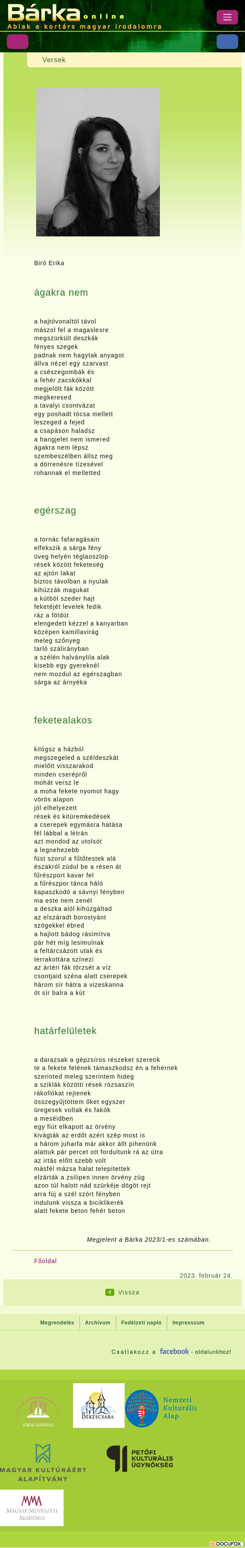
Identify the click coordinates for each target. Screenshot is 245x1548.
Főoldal (45, 1261)
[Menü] (227, 17)
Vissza (129, 1292)
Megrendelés (57, 1323)
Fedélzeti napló (141, 1323)
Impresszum (188, 1323)
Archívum (97, 1323)
